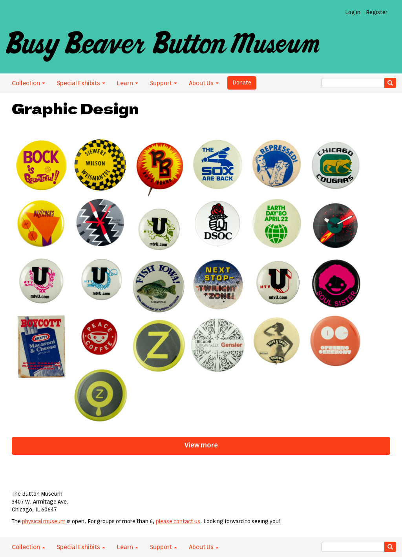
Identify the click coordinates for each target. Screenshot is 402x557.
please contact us (178, 521)
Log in (352, 12)
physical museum (44, 521)
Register (376, 12)
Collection (28, 83)
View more (201, 445)
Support (163, 83)
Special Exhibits (81, 83)
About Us (204, 83)
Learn (127, 83)
